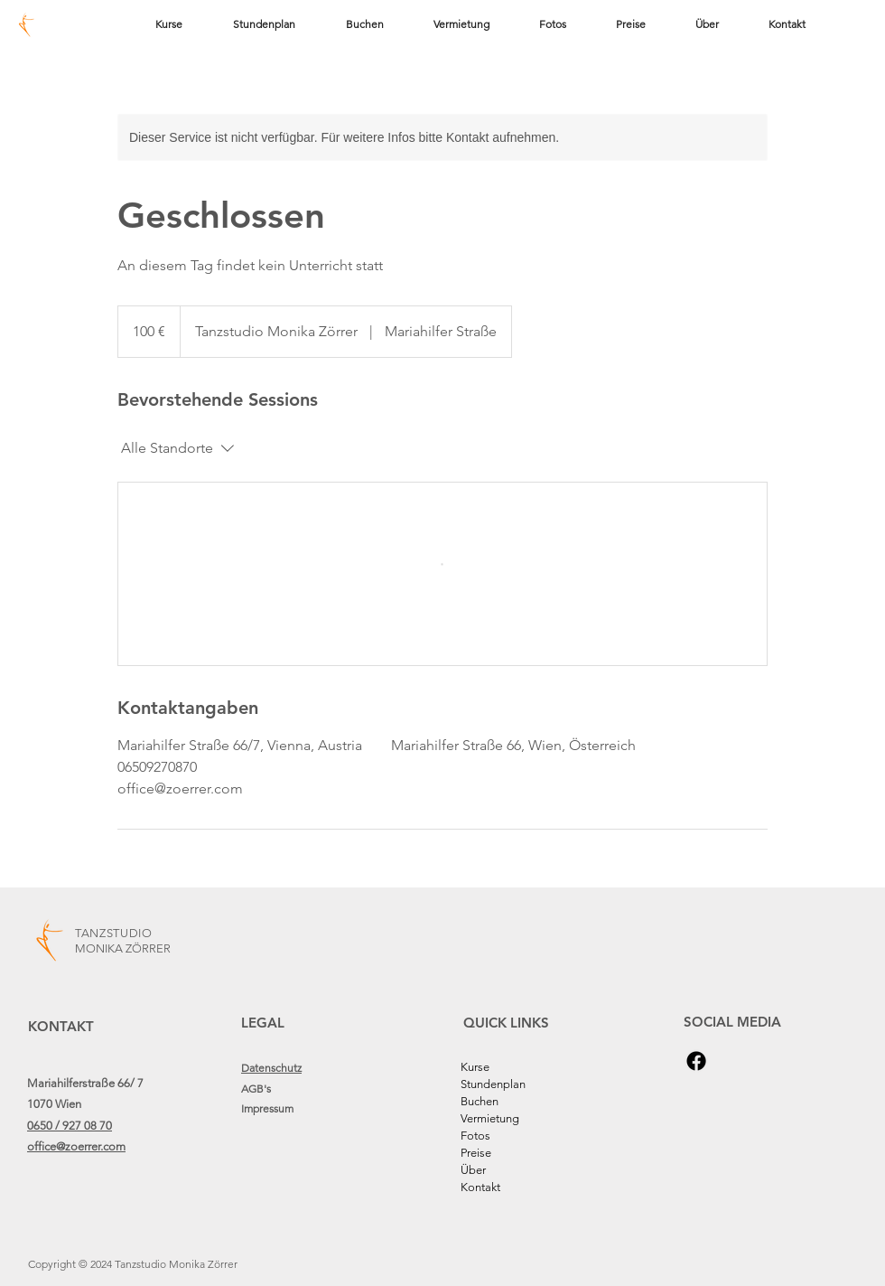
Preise (476, 1152)
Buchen (479, 1101)
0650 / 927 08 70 (69, 1125)
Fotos (475, 1135)
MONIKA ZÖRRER (123, 948)
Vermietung (490, 1118)
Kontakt (480, 1187)
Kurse (475, 1067)
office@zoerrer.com (76, 1146)
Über (473, 1170)
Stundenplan (493, 1084)
